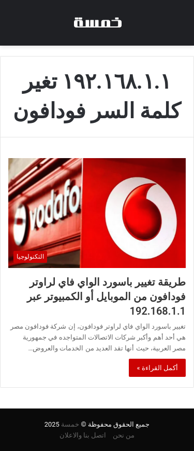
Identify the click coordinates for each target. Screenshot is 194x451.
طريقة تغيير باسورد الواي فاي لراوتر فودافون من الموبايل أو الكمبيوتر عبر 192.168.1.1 (106, 296)
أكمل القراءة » (157, 368)
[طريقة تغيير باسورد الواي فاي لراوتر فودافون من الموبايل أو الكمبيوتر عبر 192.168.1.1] (97, 213)
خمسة (70, 424)
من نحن (124, 435)
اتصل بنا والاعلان (82, 435)
